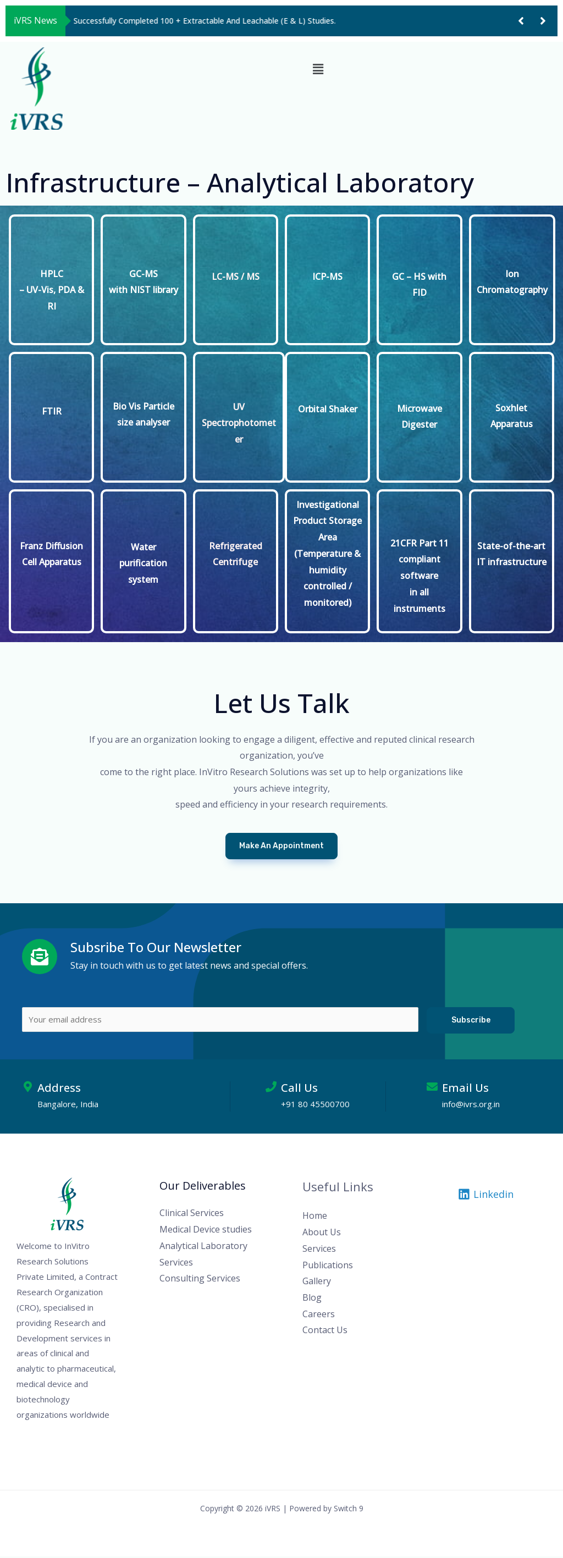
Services (319, 1250)
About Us (321, 1234)
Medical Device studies (205, 1231)
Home (314, 1218)
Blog (312, 1299)
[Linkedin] (486, 1196)
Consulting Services (199, 1280)
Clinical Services (191, 1215)
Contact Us (324, 1332)
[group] (286, 21)
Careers (318, 1316)
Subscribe (470, 1020)
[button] (520, 21)
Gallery (316, 1283)
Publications (327, 1267)
